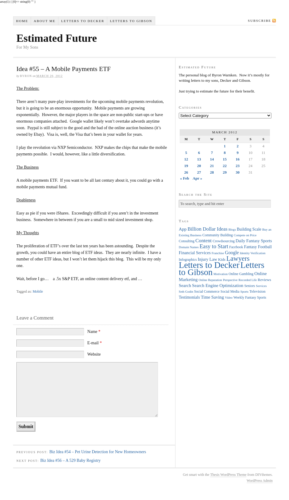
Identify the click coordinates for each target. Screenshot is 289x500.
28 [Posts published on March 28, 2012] (212, 172)
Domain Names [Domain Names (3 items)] (189, 247)
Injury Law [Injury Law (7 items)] (207, 259)
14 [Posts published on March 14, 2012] (212, 159)
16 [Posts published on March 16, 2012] (238, 159)
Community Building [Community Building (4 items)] (217, 235)
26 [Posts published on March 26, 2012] (186, 172)
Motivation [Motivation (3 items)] (221, 274)
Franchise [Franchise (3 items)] (218, 253)
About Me (44, 21)
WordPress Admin (260, 481)
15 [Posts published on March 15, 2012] (225, 159)
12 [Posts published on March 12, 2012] (186, 159)
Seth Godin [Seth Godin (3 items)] (186, 291)
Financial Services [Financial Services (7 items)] (195, 252)
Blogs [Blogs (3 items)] (232, 229)
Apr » (197, 178)
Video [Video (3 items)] (228, 297)
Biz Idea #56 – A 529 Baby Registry (70, 460)
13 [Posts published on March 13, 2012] (199, 159)
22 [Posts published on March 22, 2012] (225, 165)
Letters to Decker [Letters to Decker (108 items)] (209, 265)
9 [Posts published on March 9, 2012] (238, 152)
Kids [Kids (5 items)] (222, 259)
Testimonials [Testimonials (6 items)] (189, 297)
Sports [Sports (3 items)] (244, 291)
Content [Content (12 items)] (203, 240)
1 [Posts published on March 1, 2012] (225, 146)
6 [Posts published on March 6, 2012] (199, 152)
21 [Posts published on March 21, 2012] (212, 165)
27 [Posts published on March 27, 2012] (199, 172)
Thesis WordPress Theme (228, 475)
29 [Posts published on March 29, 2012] (225, 172)
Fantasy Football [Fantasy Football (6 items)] (258, 247)
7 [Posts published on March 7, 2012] (212, 152)
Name (93, 331)
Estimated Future (56, 38)
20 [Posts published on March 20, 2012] (199, 165)
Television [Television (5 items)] (257, 291)
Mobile (37, 291)
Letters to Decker (82, 21)
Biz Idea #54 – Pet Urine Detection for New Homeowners (97, 452)
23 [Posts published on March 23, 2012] (238, 165)
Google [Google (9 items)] (232, 252)
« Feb (184, 178)
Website (94, 354)
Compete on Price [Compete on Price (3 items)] (245, 235)
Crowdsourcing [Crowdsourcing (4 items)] (224, 241)
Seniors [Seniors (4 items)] (249, 286)
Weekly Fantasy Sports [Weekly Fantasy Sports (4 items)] (249, 297)
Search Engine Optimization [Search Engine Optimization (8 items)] (217, 285)
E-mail (94, 343)
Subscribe (259, 20)
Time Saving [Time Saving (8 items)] (212, 297)
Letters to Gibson (131, 21)
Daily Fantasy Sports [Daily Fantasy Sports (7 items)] (254, 240)
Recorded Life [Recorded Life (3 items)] (248, 280)
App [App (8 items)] (183, 229)
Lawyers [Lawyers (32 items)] (238, 258)
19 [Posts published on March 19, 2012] (186, 165)
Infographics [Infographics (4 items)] (188, 259)
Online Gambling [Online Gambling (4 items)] (241, 274)
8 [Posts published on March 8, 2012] (225, 152)
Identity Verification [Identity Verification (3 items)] (252, 253)
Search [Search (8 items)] (185, 285)
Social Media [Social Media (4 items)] (229, 291)
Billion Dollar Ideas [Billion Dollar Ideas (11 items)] (207, 229)
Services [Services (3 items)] (261, 286)
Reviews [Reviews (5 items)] (264, 279)
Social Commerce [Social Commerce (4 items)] (207, 291)
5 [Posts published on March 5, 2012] (186, 152)
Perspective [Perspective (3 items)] (230, 280)
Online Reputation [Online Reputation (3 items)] (210, 280)
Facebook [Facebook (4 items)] (236, 247)
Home (22, 21)
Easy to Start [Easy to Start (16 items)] (214, 246)
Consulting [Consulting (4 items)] (186, 241)
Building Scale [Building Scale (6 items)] (249, 229)
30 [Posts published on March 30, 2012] (238, 172)
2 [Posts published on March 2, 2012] (238, 146)
